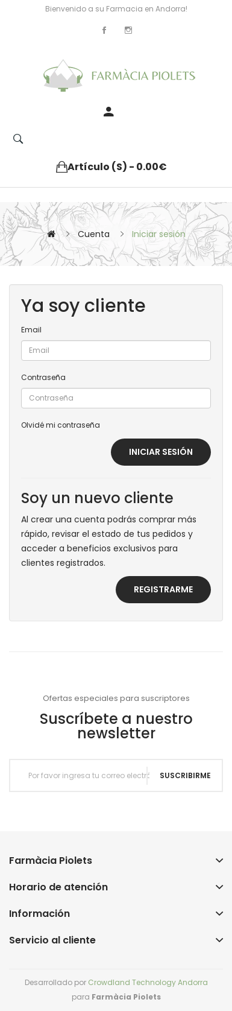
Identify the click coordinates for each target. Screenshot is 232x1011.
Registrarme (163, 589)
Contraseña (43, 377)
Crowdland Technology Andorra (148, 982)
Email (31, 330)
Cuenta (94, 234)
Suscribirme (185, 775)
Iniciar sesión (159, 234)
